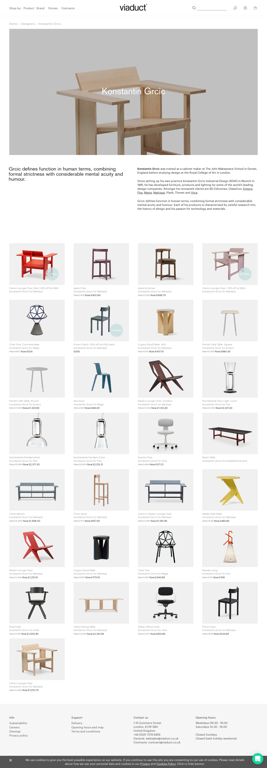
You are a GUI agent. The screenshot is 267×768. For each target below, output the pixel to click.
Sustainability (18, 723)
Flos (140, 192)
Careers (14, 727)
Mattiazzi (159, 192)
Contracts (68, 8)
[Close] (10, 760)
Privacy (145, 763)
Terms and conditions (85, 731)
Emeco (247, 188)
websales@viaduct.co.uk (162, 738)
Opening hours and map (87, 727)
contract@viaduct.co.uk (164, 742)
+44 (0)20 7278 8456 (147, 734)
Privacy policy (18, 735)
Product (29, 8)
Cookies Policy (166, 763)
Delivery (76, 723)
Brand (40, 8)
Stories (53, 8)
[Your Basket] (256, 7)
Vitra (194, 192)
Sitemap (15, 731)
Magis (148, 192)
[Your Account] (245, 8)
